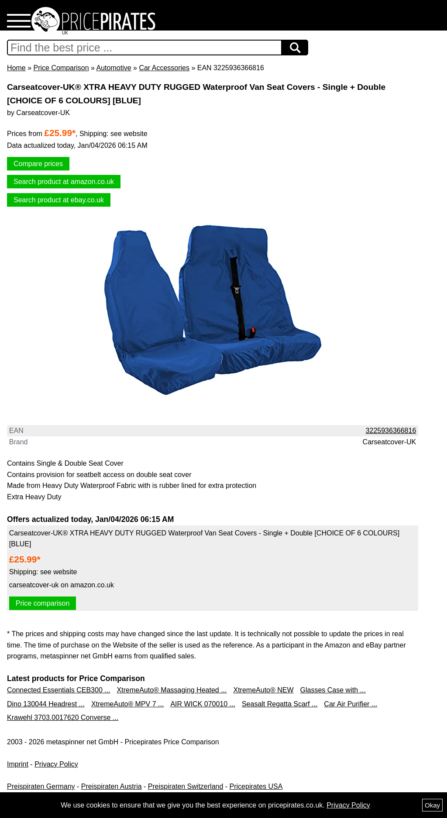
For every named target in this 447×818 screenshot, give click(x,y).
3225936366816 (391, 430)
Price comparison (43, 603)
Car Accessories (164, 68)
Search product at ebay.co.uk (59, 200)
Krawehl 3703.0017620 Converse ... (62, 717)
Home (16, 68)
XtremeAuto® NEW (264, 690)
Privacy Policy (56, 764)
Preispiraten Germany (41, 786)
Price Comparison (61, 68)
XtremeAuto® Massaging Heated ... (172, 690)
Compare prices (38, 163)
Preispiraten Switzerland (186, 786)
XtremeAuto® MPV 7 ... (127, 704)
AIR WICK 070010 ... (202, 704)
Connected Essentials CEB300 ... (58, 690)
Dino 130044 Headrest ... (46, 704)
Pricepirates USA (256, 786)
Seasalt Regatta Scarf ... (279, 704)
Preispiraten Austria (111, 786)
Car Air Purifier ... (350, 704)
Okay (432, 805)
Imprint (17, 764)
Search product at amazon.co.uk (64, 181)
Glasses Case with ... (333, 690)
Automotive (113, 68)
